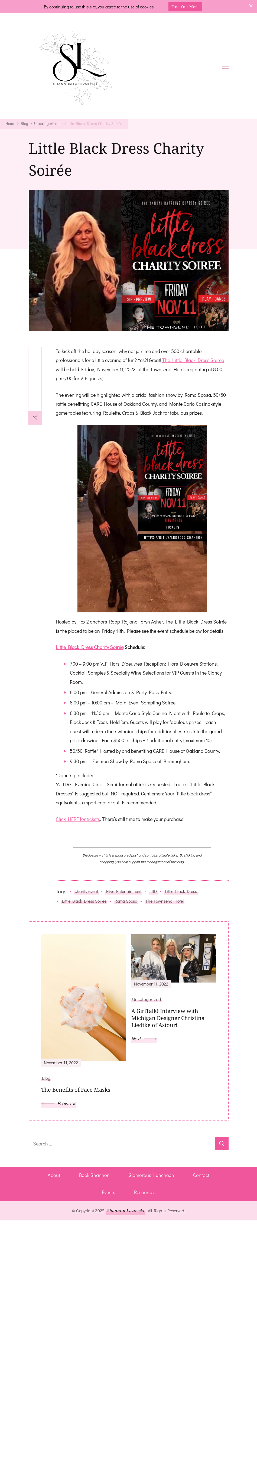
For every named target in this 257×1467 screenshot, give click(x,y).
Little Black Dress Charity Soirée (89, 647)
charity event (86, 891)
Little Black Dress (181, 891)
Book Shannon (94, 1175)
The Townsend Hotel (164, 901)
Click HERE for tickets (78, 819)
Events (108, 1192)
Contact (201, 1175)
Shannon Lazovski (126, 1211)
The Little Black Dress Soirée (193, 360)
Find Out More (185, 6)
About (54, 1175)
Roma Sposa (126, 901)
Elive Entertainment (123, 891)
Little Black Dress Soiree (84, 901)
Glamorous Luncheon (151, 1175)
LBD (153, 891)
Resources (144, 1192)
